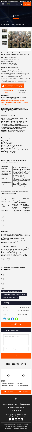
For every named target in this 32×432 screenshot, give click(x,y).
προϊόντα (8, 21)
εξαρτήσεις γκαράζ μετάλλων (10, 297)
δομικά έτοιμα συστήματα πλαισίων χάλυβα (14, 294)
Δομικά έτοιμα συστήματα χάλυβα (10, 24)
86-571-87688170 (25, 1)
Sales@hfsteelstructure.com (9, 1)
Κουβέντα (27, 4)
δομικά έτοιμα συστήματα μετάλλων (12, 291)
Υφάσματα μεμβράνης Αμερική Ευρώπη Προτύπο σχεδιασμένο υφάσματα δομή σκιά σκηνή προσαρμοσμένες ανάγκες (23, 385)
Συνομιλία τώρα (16, 324)
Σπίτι (2, 21)
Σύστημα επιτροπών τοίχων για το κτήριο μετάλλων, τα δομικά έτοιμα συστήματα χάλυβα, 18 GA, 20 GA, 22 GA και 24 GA (8, 385)
